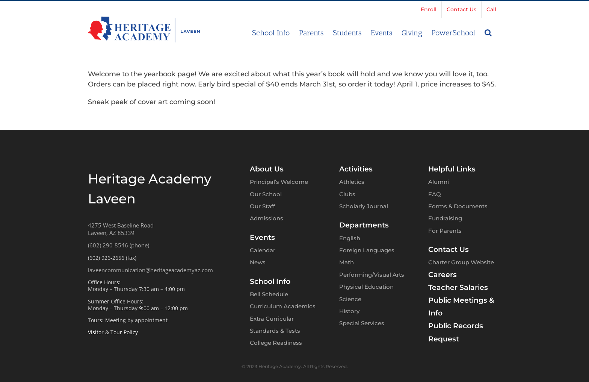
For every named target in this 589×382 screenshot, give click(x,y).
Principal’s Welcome (279, 181)
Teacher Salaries (458, 287)
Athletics (351, 181)
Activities (356, 169)
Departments (364, 225)
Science (350, 299)
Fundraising (445, 218)
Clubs (347, 194)
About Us (267, 169)
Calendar (262, 250)
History (349, 311)
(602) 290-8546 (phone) (118, 245)
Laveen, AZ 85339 (111, 232)
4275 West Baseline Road (121, 225)
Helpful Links (452, 169)
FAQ (434, 194)
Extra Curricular (272, 318)
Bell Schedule (269, 294)
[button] (488, 32)
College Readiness (276, 342)
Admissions (266, 218)
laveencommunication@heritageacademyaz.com (150, 270)
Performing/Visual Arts (371, 274)
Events (262, 237)
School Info (270, 281)
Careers (442, 274)
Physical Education (366, 286)
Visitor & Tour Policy (113, 332)
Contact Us (448, 249)
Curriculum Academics (283, 306)
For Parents (445, 230)
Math (346, 262)
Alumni (438, 181)
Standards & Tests (275, 330)
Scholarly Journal (363, 206)
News (258, 262)
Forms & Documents (458, 206)
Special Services (361, 323)
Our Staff (262, 206)
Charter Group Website (461, 262)
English (349, 238)
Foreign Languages (366, 250)
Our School (266, 194)
